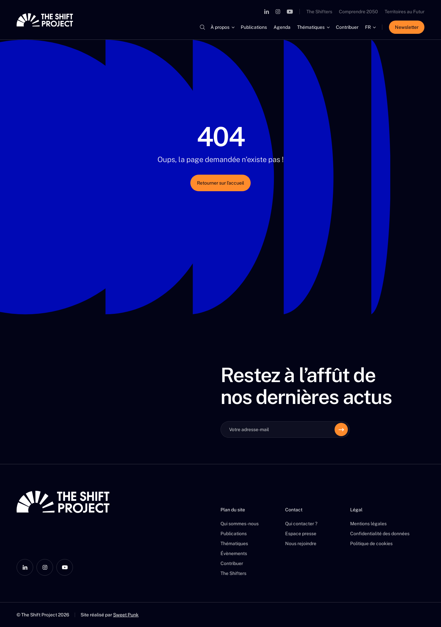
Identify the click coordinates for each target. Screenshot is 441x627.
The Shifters (319, 11)
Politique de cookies (371, 543)
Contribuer (347, 27)
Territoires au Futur (404, 11)
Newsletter (406, 27)
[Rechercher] (202, 27)
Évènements (233, 553)
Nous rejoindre (300, 543)
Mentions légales (368, 523)
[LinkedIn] (266, 11)
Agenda (282, 27)
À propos (220, 27)
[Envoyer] (341, 429)
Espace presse (300, 533)
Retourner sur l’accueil (220, 183)
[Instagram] (278, 11)
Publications (254, 27)
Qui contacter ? (301, 523)
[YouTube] (290, 11)
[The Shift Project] (45, 20)
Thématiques (311, 27)
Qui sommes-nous (239, 523)
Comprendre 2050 (358, 11)
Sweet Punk (126, 614)
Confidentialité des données (379, 533)
